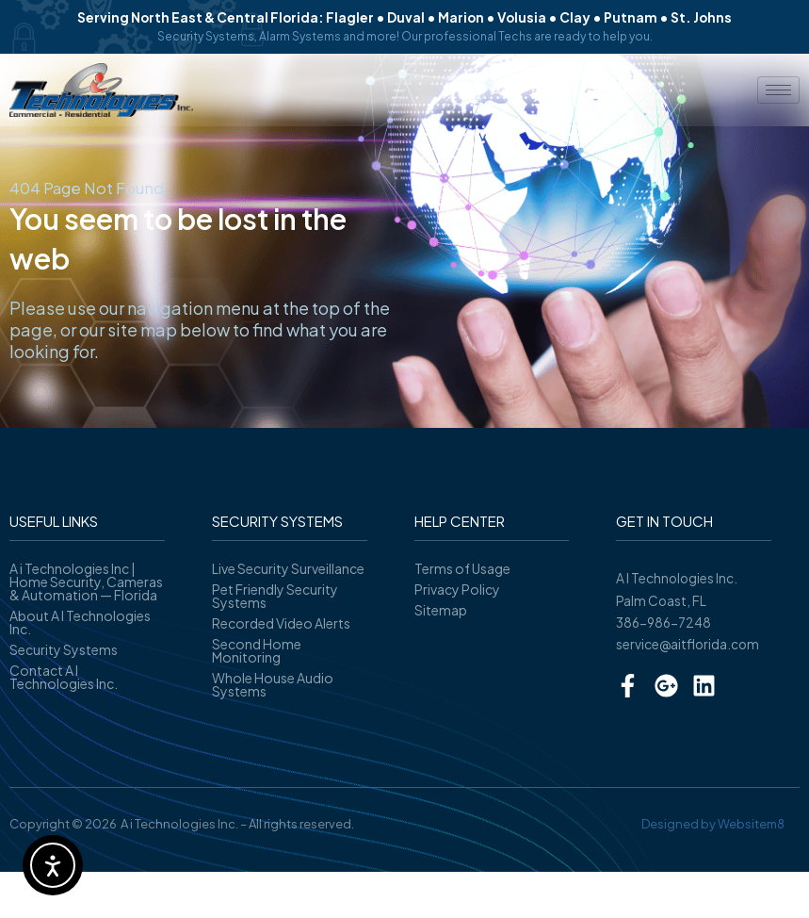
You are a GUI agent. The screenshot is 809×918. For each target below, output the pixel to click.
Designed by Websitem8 (713, 823)
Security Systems (63, 649)
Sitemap (440, 609)
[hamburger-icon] (778, 90)
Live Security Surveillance (288, 568)
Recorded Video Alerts (281, 623)
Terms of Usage (462, 568)
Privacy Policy (457, 589)
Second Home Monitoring (256, 650)
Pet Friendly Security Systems (275, 596)
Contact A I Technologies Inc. (63, 677)
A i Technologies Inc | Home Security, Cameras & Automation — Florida (86, 581)
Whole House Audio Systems (272, 684)
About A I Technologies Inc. (80, 622)
